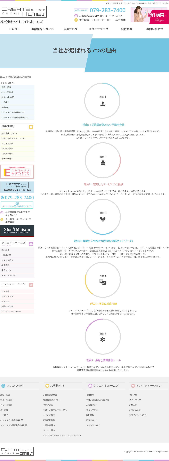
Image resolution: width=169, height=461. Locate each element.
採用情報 (5, 265)
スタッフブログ (8, 275)
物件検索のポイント (52, 400)
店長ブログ (6, 270)
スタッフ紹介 (7, 260)
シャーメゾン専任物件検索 (13, 117)
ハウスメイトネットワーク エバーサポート (62, 435)
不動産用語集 (7, 148)
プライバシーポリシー (11, 311)
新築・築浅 (6, 87)
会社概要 (5, 250)
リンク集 (5, 291)
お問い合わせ (7, 306)
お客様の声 (6, 255)
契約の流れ (48, 405)
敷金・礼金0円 (7, 97)
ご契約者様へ (7, 154)
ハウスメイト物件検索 (11, 112)
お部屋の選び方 (50, 395)
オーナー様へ (7, 159)
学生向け (5, 107)
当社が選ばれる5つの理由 (97, 400)
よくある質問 (7, 143)
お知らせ (5, 301)
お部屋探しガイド (9, 133)
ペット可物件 (7, 92)
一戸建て (5, 102)
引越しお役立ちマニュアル (13, 138)
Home (2, 77)
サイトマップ (7, 296)
